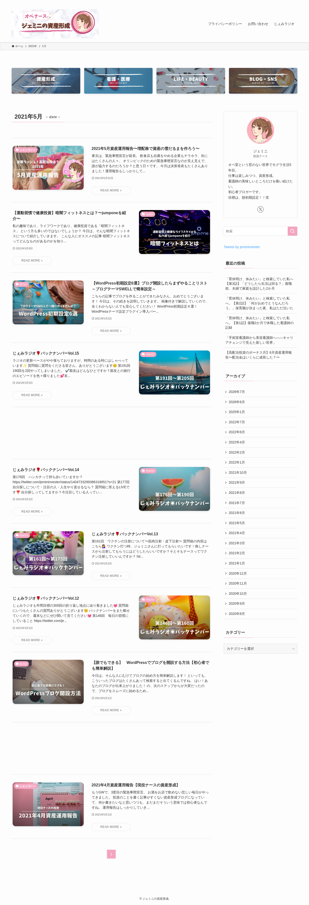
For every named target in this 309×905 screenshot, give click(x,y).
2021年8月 (237, 493)
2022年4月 (237, 442)
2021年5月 (237, 523)
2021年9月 (237, 482)
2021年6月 (237, 513)
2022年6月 (237, 432)
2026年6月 (237, 402)
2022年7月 (237, 422)
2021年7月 (237, 503)
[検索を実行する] (292, 231)
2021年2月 (237, 553)
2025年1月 (237, 412)
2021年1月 (237, 563)
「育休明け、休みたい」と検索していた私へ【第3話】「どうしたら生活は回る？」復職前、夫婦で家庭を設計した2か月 (259, 283)
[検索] (294, 2)
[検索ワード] (260, 231)
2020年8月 (237, 614)
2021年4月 (237, 533)
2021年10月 (238, 472)
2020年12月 (238, 573)
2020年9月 (237, 603)
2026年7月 (237, 392)
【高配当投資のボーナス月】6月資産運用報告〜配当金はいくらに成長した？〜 (258, 355)
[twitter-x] (281, 2)
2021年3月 (237, 543)
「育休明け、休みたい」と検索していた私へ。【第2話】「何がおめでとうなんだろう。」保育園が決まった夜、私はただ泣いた (259, 303)
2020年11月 (238, 583)
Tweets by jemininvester (242, 247)
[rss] (288, 2)
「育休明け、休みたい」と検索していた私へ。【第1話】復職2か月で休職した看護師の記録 (259, 322)
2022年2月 (237, 452)
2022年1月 (237, 462)
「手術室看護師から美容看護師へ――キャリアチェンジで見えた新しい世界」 (259, 340)
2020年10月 (238, 593)
